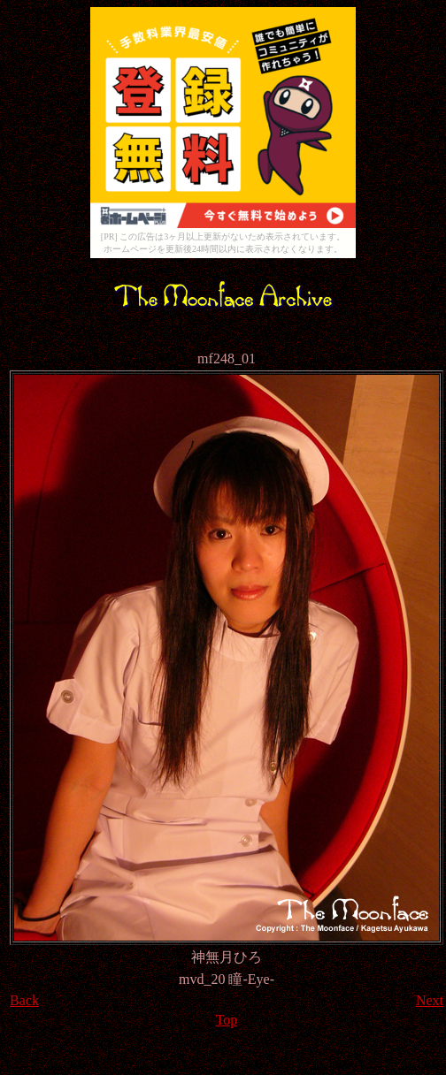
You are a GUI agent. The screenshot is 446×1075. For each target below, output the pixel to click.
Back (24, 1000)
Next (429, 1000)
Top (227, 1019)
